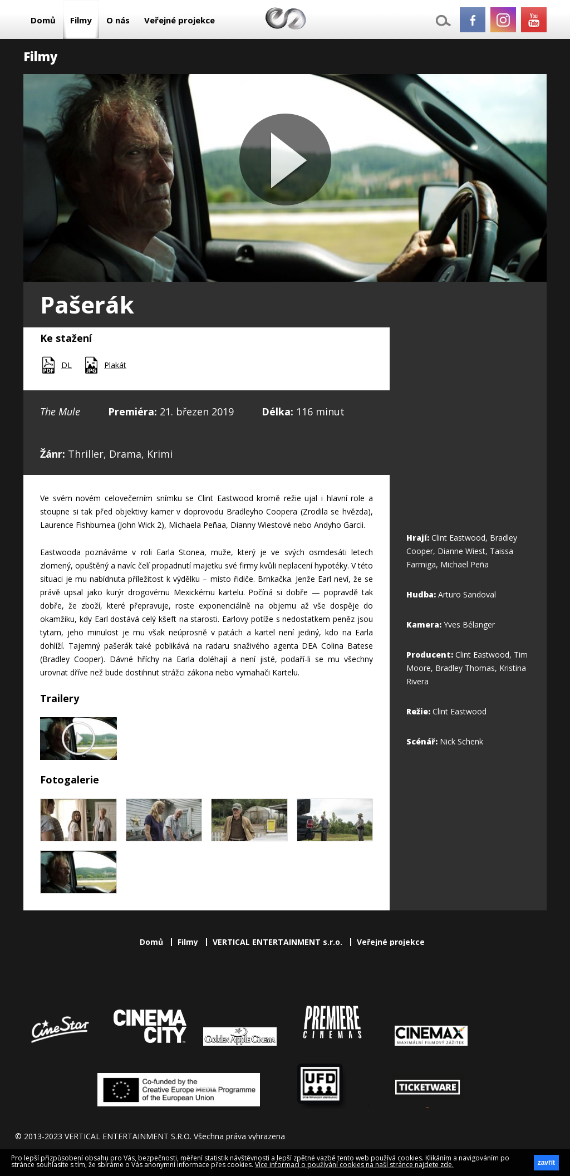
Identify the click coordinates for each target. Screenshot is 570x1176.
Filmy (81, 20)
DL (66, 365)
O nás (118, 20)
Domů (43, 20)
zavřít (546, 1163)
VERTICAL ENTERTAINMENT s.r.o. (277, 942)
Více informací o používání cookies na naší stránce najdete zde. (354, 1164)
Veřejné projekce (179, 20)
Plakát (115, 365)
